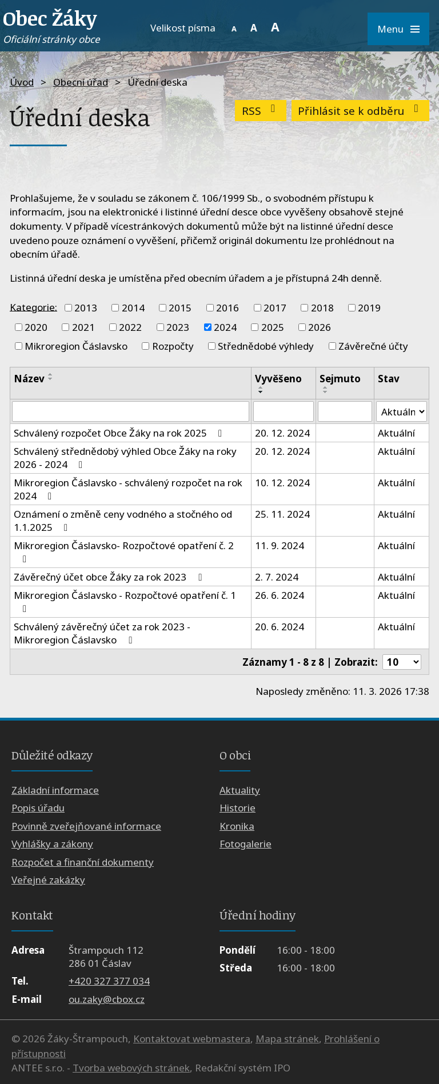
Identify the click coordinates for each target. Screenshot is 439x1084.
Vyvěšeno (278, 378)
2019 (369, 307)
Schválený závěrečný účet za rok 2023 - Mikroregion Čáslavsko (102, 633)
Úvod (22, 82)
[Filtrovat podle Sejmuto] (345, 411)
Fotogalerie (246, 843)
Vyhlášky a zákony (52, 843)
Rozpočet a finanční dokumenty (82, 862)
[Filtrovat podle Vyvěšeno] (283, 411)
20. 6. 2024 (279, 626)
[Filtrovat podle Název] (130, 411)
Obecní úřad (80, 82)
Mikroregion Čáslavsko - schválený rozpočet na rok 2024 (128, 489)
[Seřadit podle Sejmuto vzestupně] (326, 387)
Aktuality (240, 790)
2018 (322, 307)
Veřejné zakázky (48, 879)
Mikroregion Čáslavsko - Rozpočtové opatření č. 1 (125, 601)
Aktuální (396, 432)
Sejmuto (340, 378)
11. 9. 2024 (279, 545)
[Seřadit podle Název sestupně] (51, 379)
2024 (225, 327)
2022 (130, 327)
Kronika (237, 826)
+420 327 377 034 (109, 980)
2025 (272, 327)
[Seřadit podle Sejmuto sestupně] (326, 392)
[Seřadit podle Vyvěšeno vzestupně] (261, 387)
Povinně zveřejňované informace (86, 826)
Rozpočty (173, 346)
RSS (261, 110)
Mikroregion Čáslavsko (76, 346)
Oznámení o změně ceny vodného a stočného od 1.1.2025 (123, 520)
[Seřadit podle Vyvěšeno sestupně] (261, 392)
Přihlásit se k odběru (360, 110)
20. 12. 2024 (282, 432)
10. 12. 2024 (282, 482)
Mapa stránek (287, 1038)
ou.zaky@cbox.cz (107, 999)
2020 (36, 327)
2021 (83, 327)
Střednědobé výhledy (266, 346)
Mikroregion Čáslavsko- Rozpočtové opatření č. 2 (124, 551)
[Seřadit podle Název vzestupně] (51, 374)
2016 (227, 307)
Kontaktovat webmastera (191, 1038)
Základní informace (55, 790)
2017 (275, 307)
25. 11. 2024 (282, 514)
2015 (180, 307)
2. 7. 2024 (276, 576)
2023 (177, 327)
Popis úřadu (38, 807)
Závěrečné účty (373, 346)
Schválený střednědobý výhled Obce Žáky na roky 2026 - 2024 (125, 458)
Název (29, 378)
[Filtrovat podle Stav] (401, 411)
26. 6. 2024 (279, 595)
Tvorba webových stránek (131, 1067)
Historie (238, 807)
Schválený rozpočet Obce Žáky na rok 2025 (120, 432)
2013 (85, 307)
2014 (133, 307)
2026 (319, 327)
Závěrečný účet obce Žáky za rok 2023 (110, 576)
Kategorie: (33, 306)
